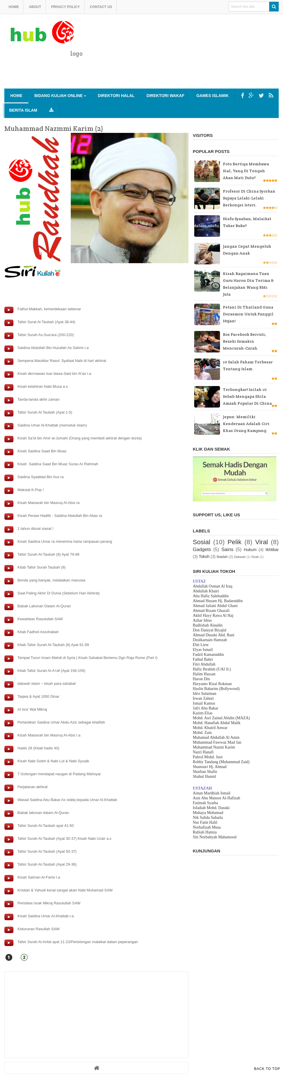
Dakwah (239, 557)
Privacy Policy (65, 7)
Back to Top (267, 1069)
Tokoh (204, 556)
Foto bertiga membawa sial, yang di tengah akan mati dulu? (246, 170)
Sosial (201, 542)
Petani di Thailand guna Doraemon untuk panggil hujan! (248, 314)
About (35, 7)
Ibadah (222, 557)
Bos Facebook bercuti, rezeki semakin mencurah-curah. (244, 341)
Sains (227, 549)
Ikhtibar (272, 549)
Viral (261, 542)
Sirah (255, 557)
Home (14, 7)
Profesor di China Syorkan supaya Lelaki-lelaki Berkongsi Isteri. (249, 198)
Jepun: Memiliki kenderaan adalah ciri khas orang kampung (246, 423)
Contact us (101, 7)
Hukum (250, 549)
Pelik (234, 542)
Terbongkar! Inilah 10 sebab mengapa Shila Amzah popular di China (247, 396)
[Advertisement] (174, 73)
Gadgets (202, 549)
